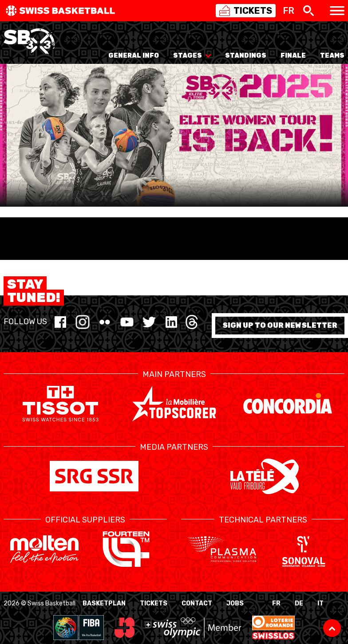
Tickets (153, 603)
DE (299, 603)
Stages (192, 55)
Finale (293, 55)
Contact (197, 603)
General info (133, 55)
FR (276, 603)
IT (320, 603)
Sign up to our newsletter (279, 325)
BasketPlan (104, 603)
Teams (332, 55)
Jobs (235, 603)
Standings (245, 55)
